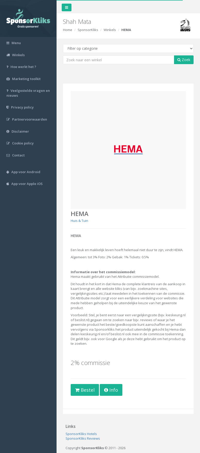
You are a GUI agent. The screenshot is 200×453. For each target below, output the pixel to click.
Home (67, 29)
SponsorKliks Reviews (83, 438)
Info (111, 390)
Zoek (183, 59)
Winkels (110, 29)
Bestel (85, 390)
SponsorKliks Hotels (81, 433)
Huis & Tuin (79, 220)
